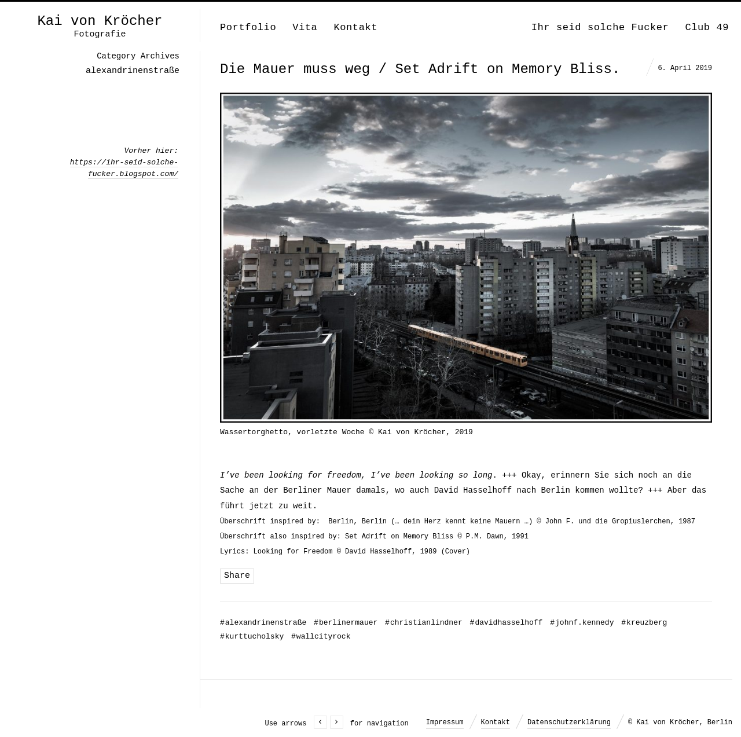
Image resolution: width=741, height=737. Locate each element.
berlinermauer (345, 622)
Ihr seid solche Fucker (600, 27)
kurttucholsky (252, 636)
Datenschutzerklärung (569, 722)
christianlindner (424, 622)
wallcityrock (320, 636)
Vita (304, 27)
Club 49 (707, 27)
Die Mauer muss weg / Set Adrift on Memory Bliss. (420, 69)
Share (237, 576)
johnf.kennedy (582, 622)
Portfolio (248, 27)
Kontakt (355, 27)
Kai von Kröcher (99, 21)
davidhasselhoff (506, 622)
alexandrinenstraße (263, 622)
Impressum (445, 722)
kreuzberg (644, 622)
